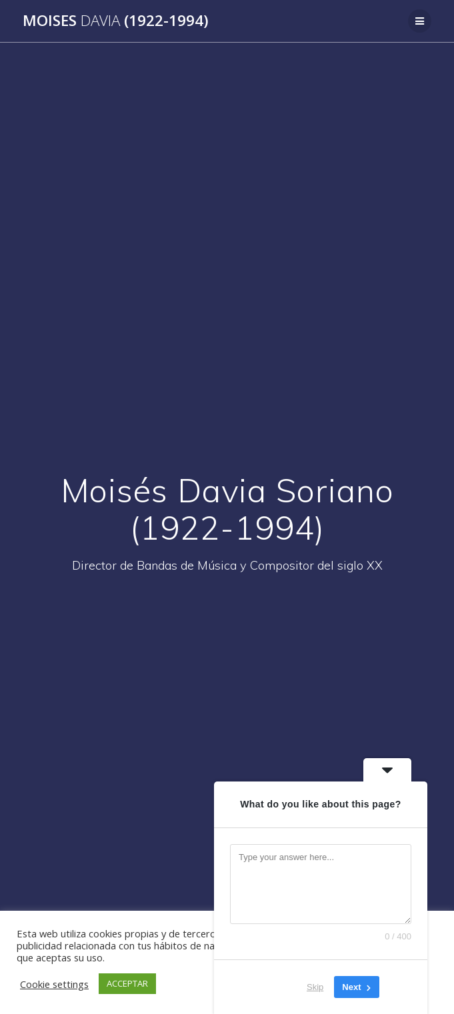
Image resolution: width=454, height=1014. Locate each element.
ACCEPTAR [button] (127, 983)
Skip (315, 987)
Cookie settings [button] (54, 984)
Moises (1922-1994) (116, 20)
